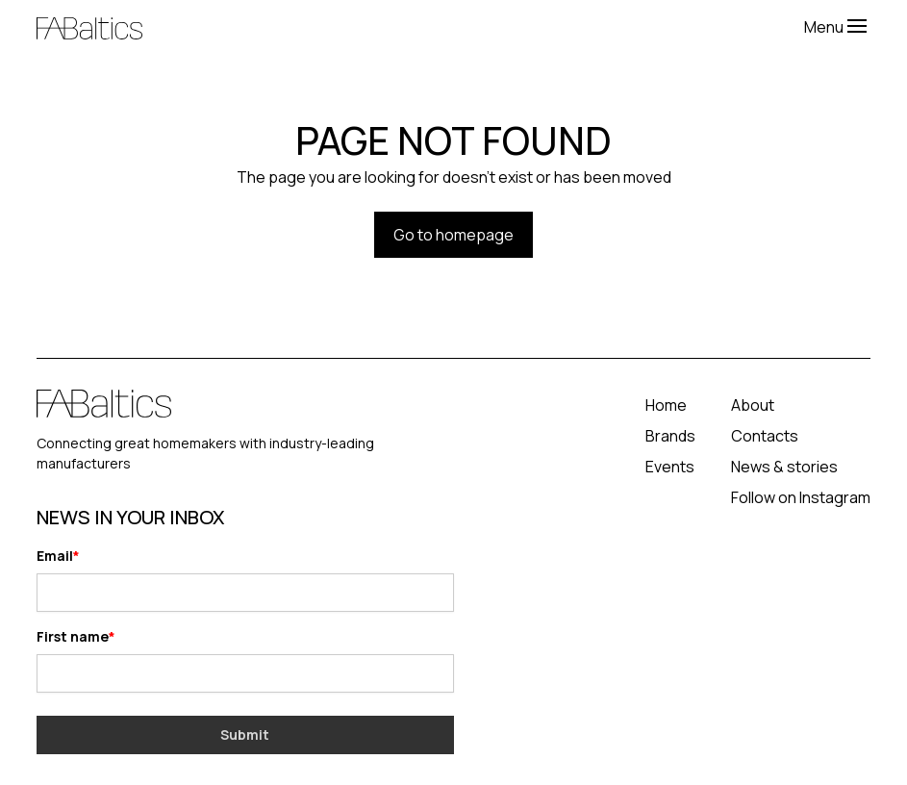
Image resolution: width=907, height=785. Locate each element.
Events (669, 466)
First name (73, 636)
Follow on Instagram (800, 497)
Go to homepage (453, 234)
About (752, 405)
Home (666, 405)
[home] (421, 26)
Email (55, 555)
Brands (670, 435)
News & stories (784, 466)
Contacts (764, 435)
